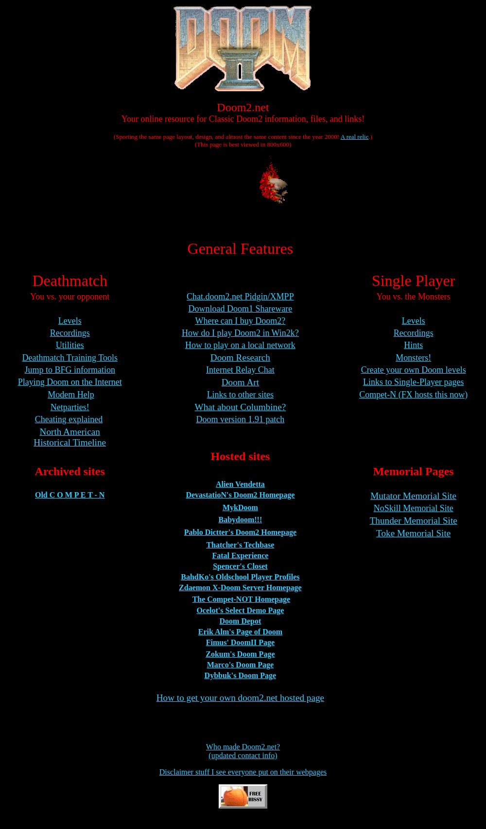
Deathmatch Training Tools (69, 358)
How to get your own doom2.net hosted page (240, 698)
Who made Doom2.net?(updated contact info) (243, 751)
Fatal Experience (240, 555)
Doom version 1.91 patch (240, 419)
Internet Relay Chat (240, 370)
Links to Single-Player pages (413, 382)
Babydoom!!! (240, 519)
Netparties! (70, 407)
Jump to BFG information (69, 370)
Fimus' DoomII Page (240, 642)
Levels (70, 321)
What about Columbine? (240, 407)
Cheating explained (69, 419)
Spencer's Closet (240, 566)
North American (70, 432)
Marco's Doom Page (240, 665)
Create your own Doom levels (413, 370)
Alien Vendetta (240, 484)
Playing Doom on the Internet (70, 382)
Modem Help (71, 394)
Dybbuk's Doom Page (241, 675)
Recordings (70, 333)
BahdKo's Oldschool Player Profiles (240, 577)
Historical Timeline (70, 442)
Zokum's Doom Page (240, 654)
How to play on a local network (240, 345)
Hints (413, 345)
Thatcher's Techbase (240, 545)
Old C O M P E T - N (69, 495)
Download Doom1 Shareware (240, 309)
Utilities (70, 345)
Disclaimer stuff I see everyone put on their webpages (243, 772)
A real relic (355, 136)
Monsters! (413, 358)
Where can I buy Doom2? (240, 321)
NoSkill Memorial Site (413, 508)
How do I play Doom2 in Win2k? (240, 333)
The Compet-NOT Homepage (241, 599)
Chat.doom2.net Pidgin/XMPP (240, 296)
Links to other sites (240, 394)
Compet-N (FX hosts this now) (413, 394)
